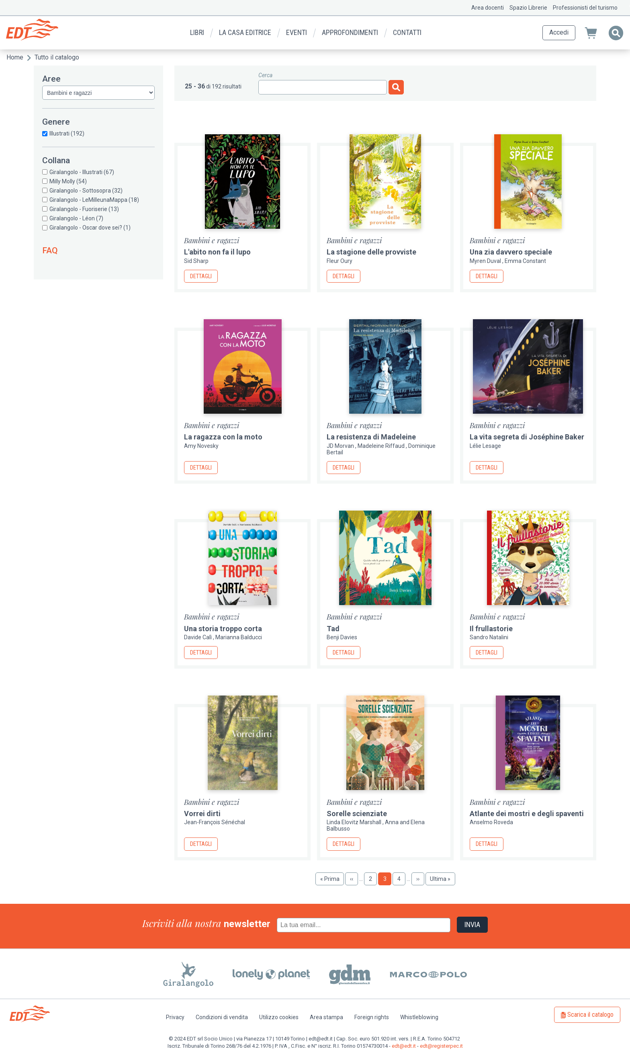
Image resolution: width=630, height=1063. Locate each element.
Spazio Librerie (528, 7)
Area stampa (326, 1017)
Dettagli (201, 276)
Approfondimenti (350, 32)
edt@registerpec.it (441, 1046)
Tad (333, 628)
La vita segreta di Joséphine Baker (527, 437)
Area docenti (487, 7)
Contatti (407, 32)
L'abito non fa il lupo (217, 252)
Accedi (559, 32)
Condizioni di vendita (222, 1017)
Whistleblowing (419, 1017)
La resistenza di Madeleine (371, 437)
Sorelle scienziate (357, 813)
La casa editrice (245, 32)
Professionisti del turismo (585, 7)
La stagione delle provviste (371, 252)
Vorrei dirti (202, 813)
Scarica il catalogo (590, 1014)
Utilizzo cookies (279, 1017)
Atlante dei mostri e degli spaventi (527, 813)
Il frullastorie (491, 628)
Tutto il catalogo (57, 57)
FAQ (50, 250)
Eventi (296, 32)
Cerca (265, 75)
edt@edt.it (404, 1046)
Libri (197, 32)
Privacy (175, 1017)
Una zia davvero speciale (511, 252)
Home (14, 57)
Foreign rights (371, 1017)
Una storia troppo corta (223, 628)
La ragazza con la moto (223, 437)
